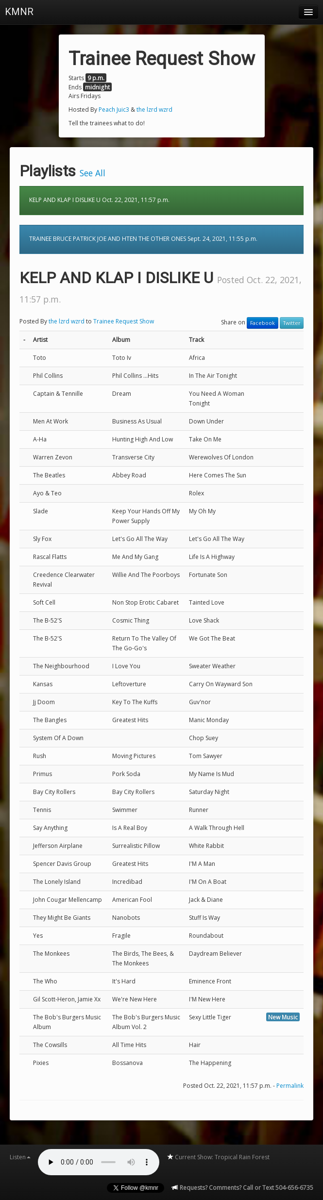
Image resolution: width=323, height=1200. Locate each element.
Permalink (290, 1086)
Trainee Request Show (123, 321)
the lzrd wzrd (154, 109)
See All (92, 173)
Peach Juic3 (114, 109)
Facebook (262, 323)
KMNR (19, 11)
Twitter (291, 323)
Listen (20, 1157)
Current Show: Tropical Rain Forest (218, 1157)
